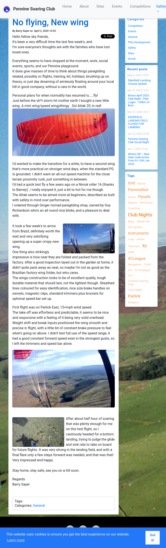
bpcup (141, 183)
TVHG (147, 264)
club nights (140, 214)
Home (67, 6)
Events (117, 6)
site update (135, 227)
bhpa (131, 221)
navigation (134, 264)
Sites (100, 6)
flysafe (144, 196)
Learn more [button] (16, 540)
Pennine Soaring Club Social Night (138, 140)
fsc (130, 275)
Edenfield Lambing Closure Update (139, 82)
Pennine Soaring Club (29, 9)
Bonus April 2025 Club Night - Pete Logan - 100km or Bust (139, 100)
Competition (135, 25)
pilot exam (146, 202)
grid (131, 183)
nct (130, 270)
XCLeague (136, 258)
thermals (134, 246)
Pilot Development (139, 42)
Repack (132, 202)
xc (144, 245)
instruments (138, 233)
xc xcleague (142, 270)
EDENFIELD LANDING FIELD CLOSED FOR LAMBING (138, 122)
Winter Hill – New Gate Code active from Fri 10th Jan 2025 (139, 159)
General (39, 505)
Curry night (135, 289)
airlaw (141, 239)
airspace (133, 302)
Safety (161, 6)
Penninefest (138, 189)
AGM (131, 252)
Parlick (134, 296)
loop (131, 239)
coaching (134, 208)
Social (132, 58)
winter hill (143, 221)
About (84, 6)
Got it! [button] (152, 537)
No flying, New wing (50, 22)
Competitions (140, 6)
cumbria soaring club (138, 282)
